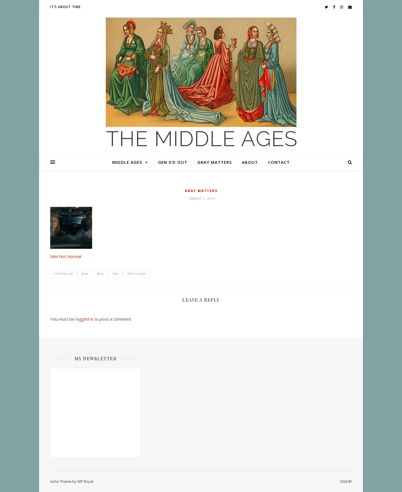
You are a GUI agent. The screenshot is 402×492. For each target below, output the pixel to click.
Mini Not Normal (65, 256)
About (250, 162)
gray (84, 273)
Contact (279, 162)
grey (100, 273)
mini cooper (137, 273)
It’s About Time (65, 6)
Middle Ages (127, 162)
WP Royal (85, 481)
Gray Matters (214, 162)
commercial (63, 273)
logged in (84, 319)
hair (116, 273)
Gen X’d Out (172, 162)
